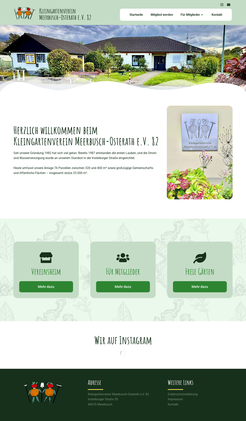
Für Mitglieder (192, 15)
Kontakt (217, 15)
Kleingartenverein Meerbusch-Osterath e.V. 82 (65, 14)
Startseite (136, 15)
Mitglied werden (162, 15)
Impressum (175, 399)
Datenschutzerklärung (183, 394)
